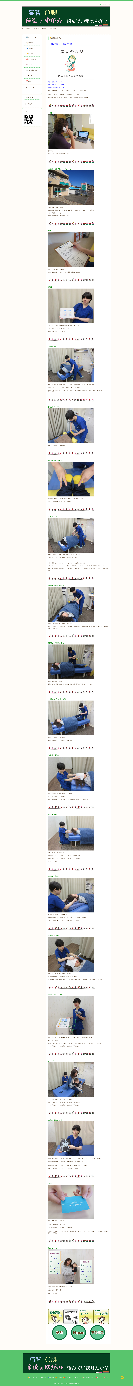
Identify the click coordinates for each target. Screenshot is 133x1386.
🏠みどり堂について (32, 70)
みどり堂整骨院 (62, 1383)
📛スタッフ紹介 (30, 59)
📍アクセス (29, 75)
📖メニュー (29, 64)
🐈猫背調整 (29, 42)
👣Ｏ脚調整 (29, 48)
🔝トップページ (30, 37)
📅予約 (28, 81)
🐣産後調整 (29, 53)
